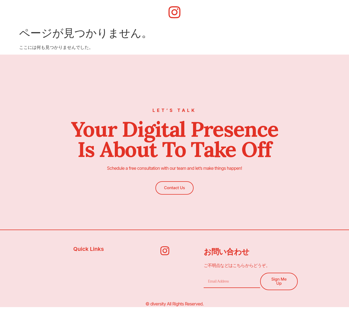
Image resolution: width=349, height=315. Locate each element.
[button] (174, 187)
